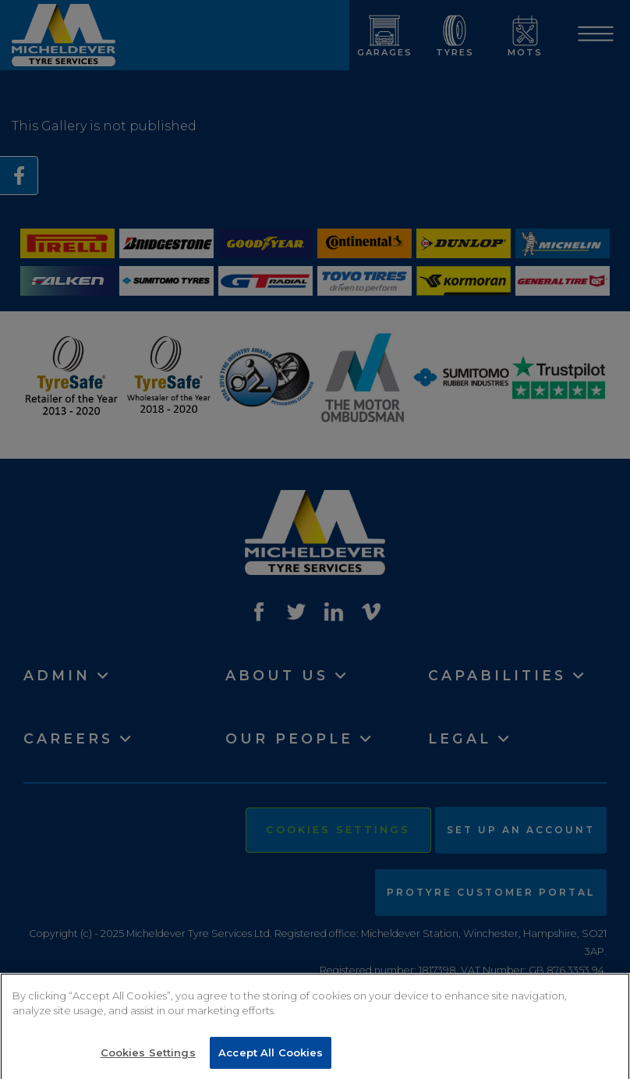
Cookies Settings (148, 1057)
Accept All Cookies (270, 1057)
